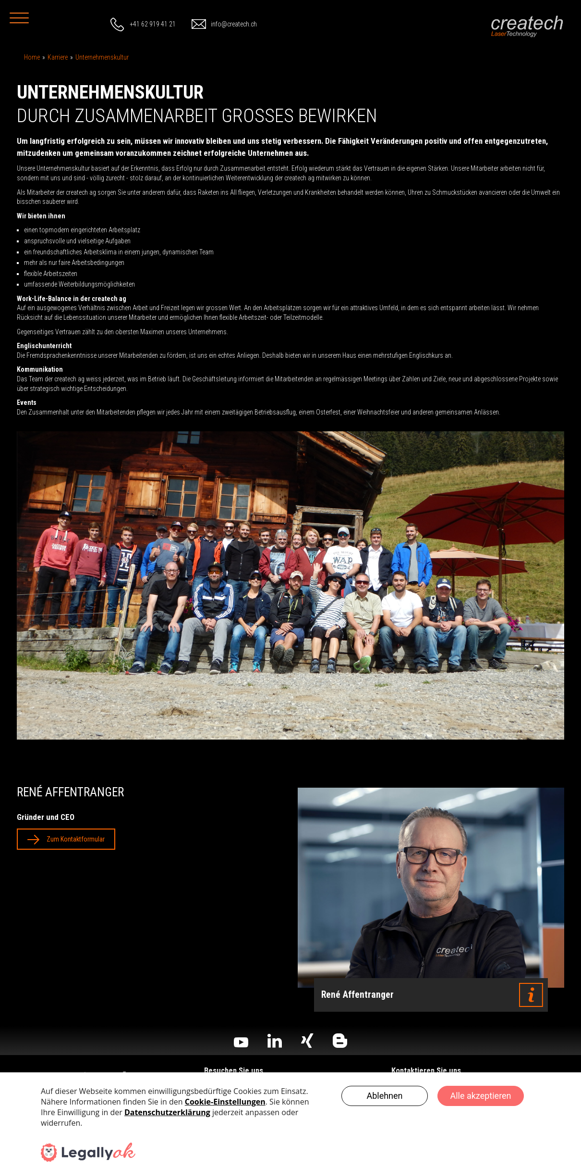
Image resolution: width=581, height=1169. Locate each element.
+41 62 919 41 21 (153, 24)
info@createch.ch (234, 24)
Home (32, 57)
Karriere (58, 57)
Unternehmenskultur (102, 57)
